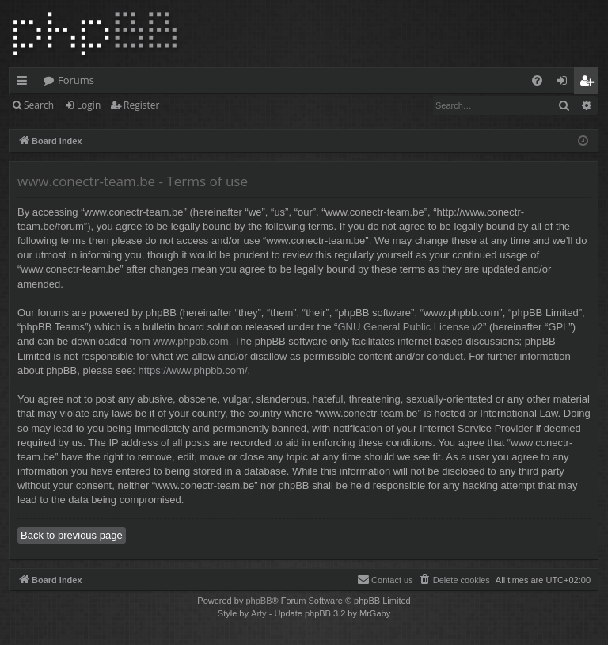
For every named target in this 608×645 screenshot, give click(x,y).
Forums (76, 80)
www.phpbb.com (190, 341)
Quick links (25, 83)
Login (89, 105)
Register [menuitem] (589, 83)
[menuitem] (537, 80)
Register (141, 105)
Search (39, 105)
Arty (259, 613)
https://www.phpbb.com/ (193, 370)
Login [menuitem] (565, 83)
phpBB (258, 600)
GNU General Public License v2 (410, 327)
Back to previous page (72, 535)
